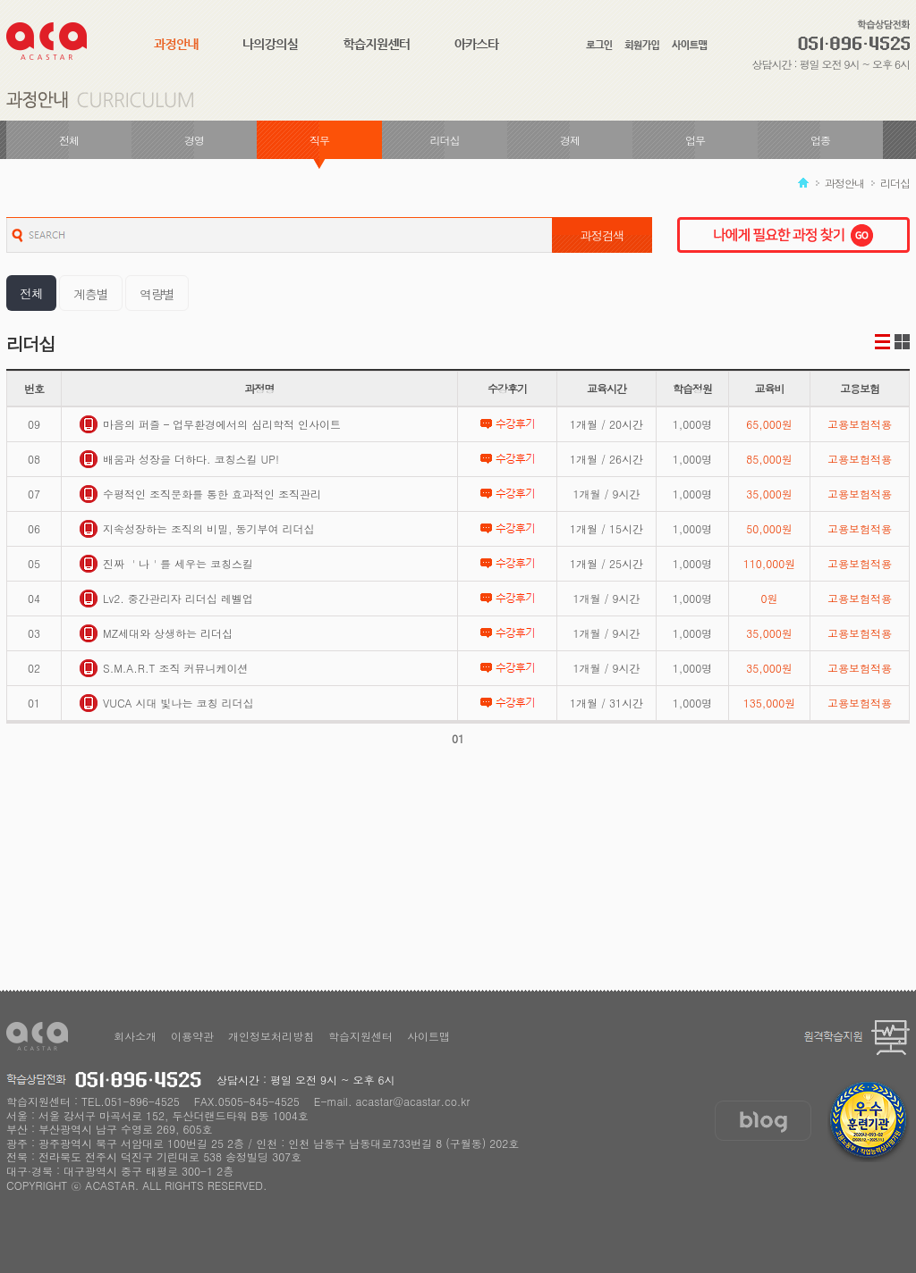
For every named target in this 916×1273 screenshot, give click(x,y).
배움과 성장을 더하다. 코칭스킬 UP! (179, 459)
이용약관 (192, 1035)
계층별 (90, 294)
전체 (69, 139)
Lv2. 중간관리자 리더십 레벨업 (166, 598)
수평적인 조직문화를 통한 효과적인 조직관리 (200, 494)
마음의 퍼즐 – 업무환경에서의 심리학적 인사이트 (210, 424)
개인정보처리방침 (271, 1035)
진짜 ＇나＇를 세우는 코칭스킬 (166, 564)
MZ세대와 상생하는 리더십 (156, 633)
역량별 (157, 294)
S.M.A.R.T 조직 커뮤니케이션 (164, 668)
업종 (820, 139)
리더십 (445, 139)
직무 (319, 139)
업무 (695, 139)
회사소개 (135, 1035)
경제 (570, 139)
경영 (194, 139)
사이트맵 (428, 1035)
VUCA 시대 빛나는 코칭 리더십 (167, 703)
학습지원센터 (360, 1035)
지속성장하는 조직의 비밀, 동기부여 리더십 (197, 529)
